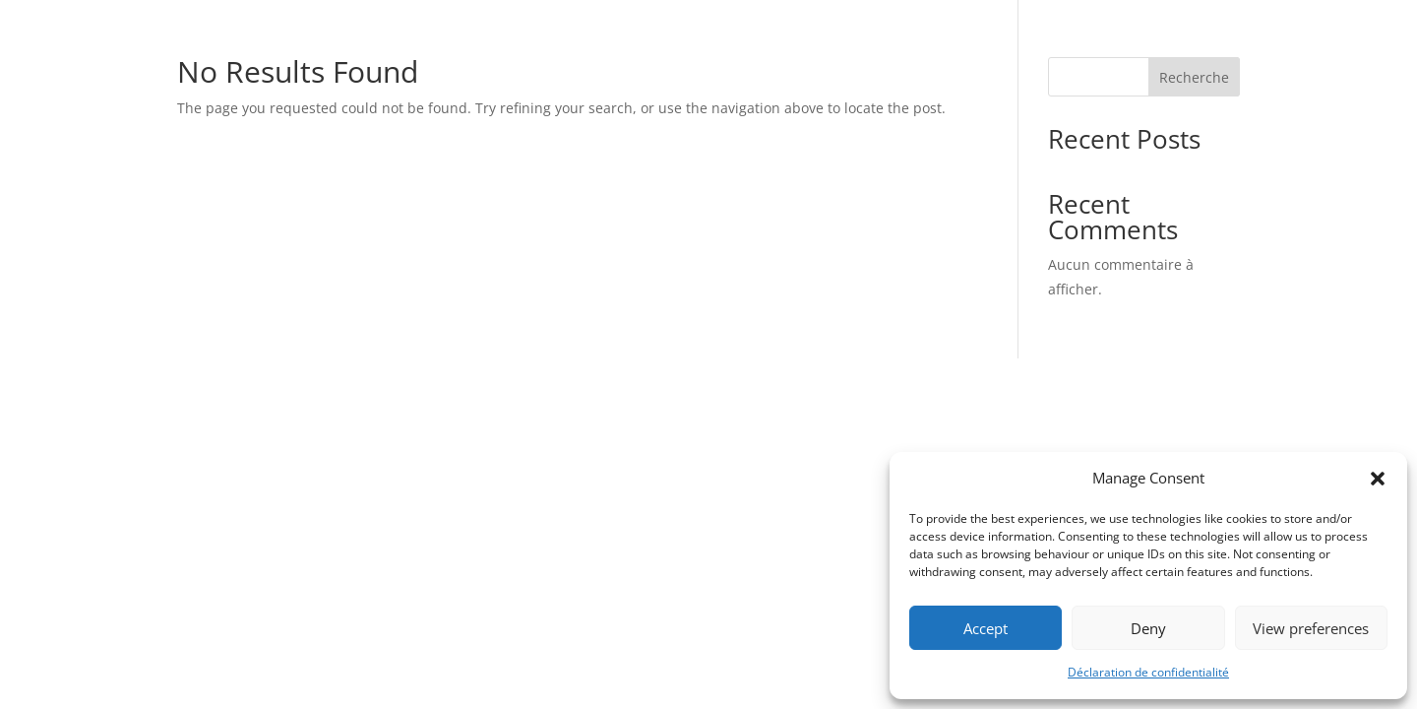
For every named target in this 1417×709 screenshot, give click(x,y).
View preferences (1311, 628)
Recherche (1194, 77)
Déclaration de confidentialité (1148, 672)
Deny (1148, 628)
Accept (985, 628)
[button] (1377, 478)
